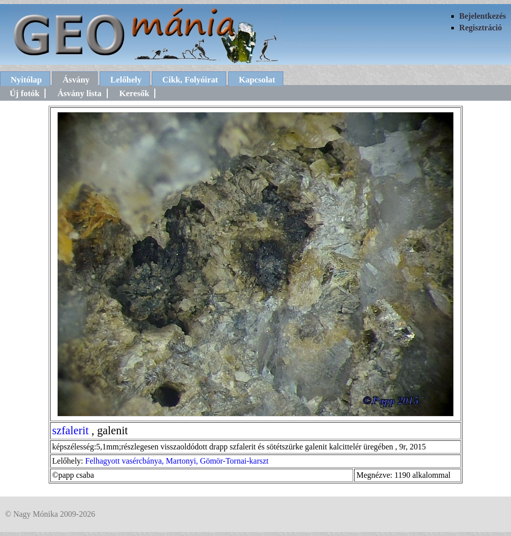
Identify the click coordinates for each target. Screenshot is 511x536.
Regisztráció (480, 27)
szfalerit (70, 430)
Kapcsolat (257, 80)
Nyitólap (26, 80)
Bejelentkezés (482, 16)
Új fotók (24, 93)
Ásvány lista (79, 93)
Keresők (134, 93)
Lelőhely (126, 80)
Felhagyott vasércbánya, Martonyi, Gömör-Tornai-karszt (176, 461)
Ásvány (76, 80)
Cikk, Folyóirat (190, 80)
